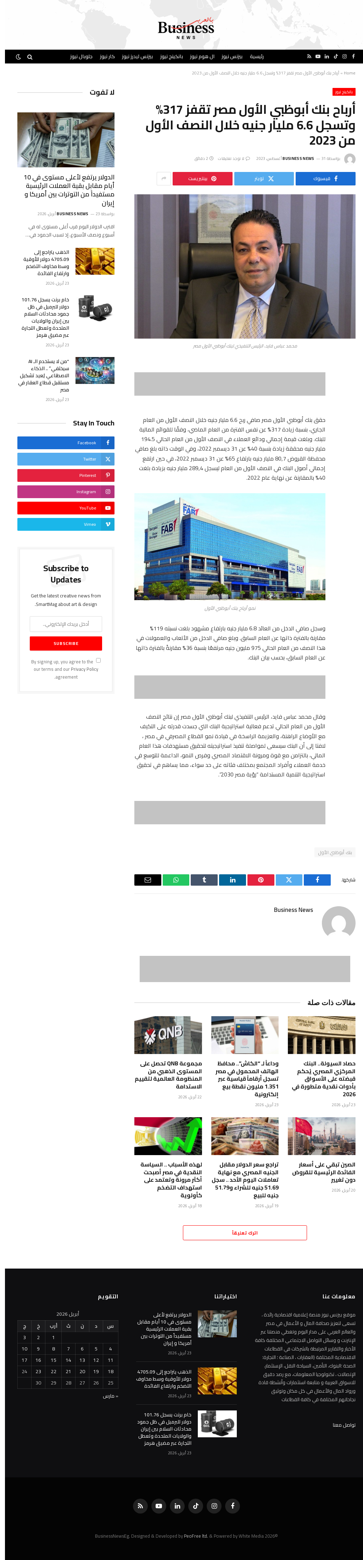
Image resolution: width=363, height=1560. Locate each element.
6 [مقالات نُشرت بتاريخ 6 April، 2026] (77, 1348)
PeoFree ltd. (191, 1536)
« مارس (105, 1395)
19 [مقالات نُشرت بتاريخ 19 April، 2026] (91, 1371)
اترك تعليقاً (240, 1232)
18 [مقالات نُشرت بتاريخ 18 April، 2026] (105, 1371)
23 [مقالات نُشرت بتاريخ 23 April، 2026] (33, 1371)
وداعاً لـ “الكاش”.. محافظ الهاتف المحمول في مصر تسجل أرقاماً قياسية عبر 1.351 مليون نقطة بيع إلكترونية (242, 1079)
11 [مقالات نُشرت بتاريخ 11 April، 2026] (105, 1360)
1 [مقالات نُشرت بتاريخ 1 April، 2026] (48, 1337)
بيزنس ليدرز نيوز (132, 56)
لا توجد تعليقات (229, 158)
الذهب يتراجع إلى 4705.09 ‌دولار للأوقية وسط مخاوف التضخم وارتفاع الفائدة (41, 263)
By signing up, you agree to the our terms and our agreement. (61, 669)
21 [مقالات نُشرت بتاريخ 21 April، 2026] (63, 1371)
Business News (293, 158)
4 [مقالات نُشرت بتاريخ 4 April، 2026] (105, 1348)
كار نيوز (102, 56)
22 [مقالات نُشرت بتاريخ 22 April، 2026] (48, 1371)
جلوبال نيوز (76, 56)
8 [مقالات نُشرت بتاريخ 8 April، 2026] (48, 1348)
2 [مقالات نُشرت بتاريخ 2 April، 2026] (33, 1337)
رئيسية (252, 56)
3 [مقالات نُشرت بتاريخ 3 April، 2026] (19, 1337)
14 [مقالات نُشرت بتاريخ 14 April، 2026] (63, 1360)
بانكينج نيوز (166, 56)
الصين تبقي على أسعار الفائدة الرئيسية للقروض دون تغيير (319, 1172)
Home (345, 73)
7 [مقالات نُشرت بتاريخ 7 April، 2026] (63, 1348)
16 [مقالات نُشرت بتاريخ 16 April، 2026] (33, 1360)
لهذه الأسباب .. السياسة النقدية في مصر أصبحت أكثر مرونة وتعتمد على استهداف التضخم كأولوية (166, 1180)
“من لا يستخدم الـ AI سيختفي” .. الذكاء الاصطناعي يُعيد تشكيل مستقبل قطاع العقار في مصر (38, 375)
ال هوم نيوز (197, 56)
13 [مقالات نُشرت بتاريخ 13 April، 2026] (77, 1360)
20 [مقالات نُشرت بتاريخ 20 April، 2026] (77, 1371)
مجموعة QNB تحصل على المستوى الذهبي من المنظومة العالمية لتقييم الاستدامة (163, 1075)
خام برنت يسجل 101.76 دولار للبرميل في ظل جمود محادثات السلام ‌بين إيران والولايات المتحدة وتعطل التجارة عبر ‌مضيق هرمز (40, 317)
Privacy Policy (79, 669)
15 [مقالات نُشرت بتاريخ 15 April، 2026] (48, 1360)
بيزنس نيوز (227, 56)
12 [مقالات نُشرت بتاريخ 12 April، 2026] (91, 1360)
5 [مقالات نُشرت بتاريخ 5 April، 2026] (91, 1348)
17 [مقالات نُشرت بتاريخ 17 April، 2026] (19, 1360)
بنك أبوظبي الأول (330, 852)
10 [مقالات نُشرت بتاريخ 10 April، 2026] (19, 1348)
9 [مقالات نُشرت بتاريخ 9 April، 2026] (33, 1348)
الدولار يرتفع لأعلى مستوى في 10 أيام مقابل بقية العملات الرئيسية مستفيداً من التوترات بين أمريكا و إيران (64, 190)
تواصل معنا (339, 1425)
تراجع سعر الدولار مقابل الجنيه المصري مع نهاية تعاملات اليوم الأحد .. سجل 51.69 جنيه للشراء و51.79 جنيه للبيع (240, 1180)
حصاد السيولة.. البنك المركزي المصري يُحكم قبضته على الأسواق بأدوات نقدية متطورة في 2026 (319, 1079)
